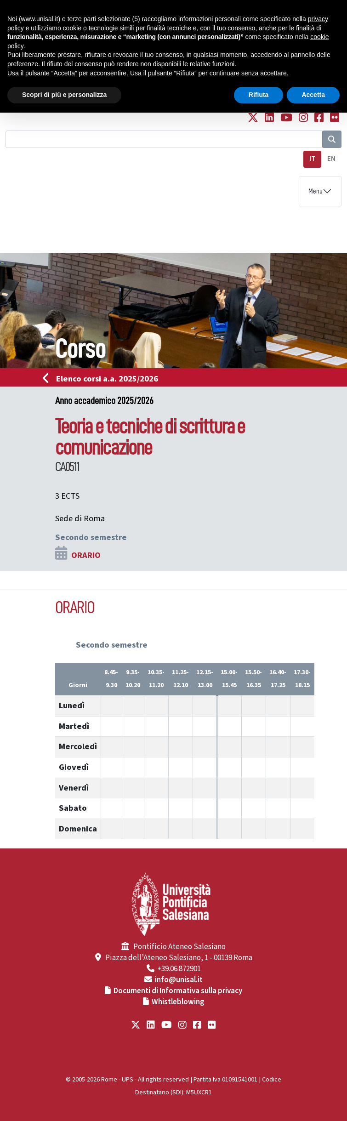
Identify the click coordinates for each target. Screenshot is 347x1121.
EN (331, 159)
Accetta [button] (313, 94)
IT (312, 159)
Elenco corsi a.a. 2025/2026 (103, 379)
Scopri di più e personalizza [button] (64, 94)
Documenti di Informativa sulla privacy (178, 990)
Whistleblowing (178, 1001)
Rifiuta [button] (259, 94)
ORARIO (86, 555)
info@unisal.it (179, 979)
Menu (315, 191)
